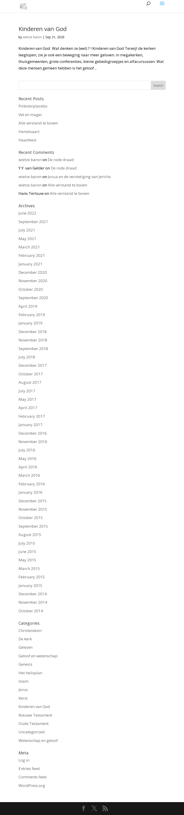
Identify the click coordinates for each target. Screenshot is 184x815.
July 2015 (27, 543)
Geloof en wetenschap (38, 655)
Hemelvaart (29, 131)
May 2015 (27, 559)
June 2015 (27, 551)
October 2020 (31, 289)
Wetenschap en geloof (38, 740)
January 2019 (30, 323)
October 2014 (31, 610)
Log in (24, 760)
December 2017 (33, 365)
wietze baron (32, 37)
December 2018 (33, 331)
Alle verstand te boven (38, 123)
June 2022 (27, 213)
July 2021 (27, 230)
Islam (23, 681)
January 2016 (30, 492)
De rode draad (61, 159)
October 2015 (31, 517)
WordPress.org (32, 785)
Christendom (30, 630)
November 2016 (33, 441)
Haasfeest (27, 140)
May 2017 (27, 399)
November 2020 (33, 280)
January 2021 (30, 264)
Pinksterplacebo (33, 106)
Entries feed (29, 768)
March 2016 (29, 475)
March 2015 (29, 568)
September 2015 (33, 526)
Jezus (23, 689)
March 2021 (29, 247)
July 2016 (27, 450)
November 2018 (33, 340)
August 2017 (30, 382)
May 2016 (27, 458)
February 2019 (32, 314)
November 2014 (33, 602)
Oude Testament (34, 723)
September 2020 (33, 297)
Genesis (25, 664)
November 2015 (33, 509)
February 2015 (32, 576)
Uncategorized (32, 731)
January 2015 (30, 585)
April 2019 (28, 306)
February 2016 (32, 483)
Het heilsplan (30, 672)
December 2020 (33, 272)
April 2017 (28, 407)
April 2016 (28, 466)
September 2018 (33, 348)
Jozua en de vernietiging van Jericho (79, 176)
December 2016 (33, 433)
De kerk (25, 638)
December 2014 (33, 593)
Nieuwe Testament (35, 715)
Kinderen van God (43, 29)
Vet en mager (30, 114)
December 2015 (33, 500)
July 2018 (27, 357)
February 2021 (32, 255)
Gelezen (26, 647)
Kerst (23, 698)
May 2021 (27, 238)
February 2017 (32, 416)
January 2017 (30, 424)
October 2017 (31, 374)
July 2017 (27, 390)
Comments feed (33, 776)
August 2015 (30, 534)
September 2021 (33, 221)
